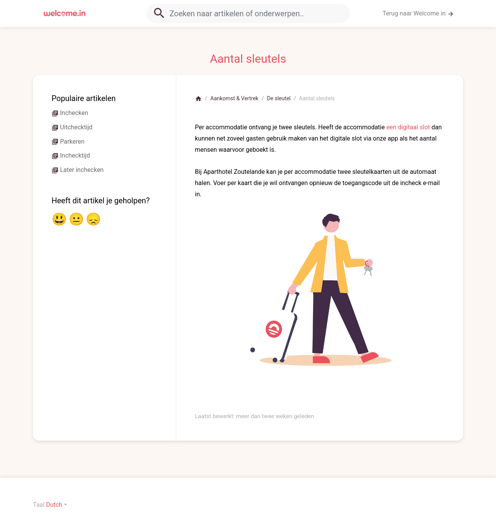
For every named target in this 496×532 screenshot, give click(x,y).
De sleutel (279, 98)
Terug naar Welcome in (418, 13)
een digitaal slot (408, 127)
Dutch (54, 504)
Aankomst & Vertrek (234, 98)
